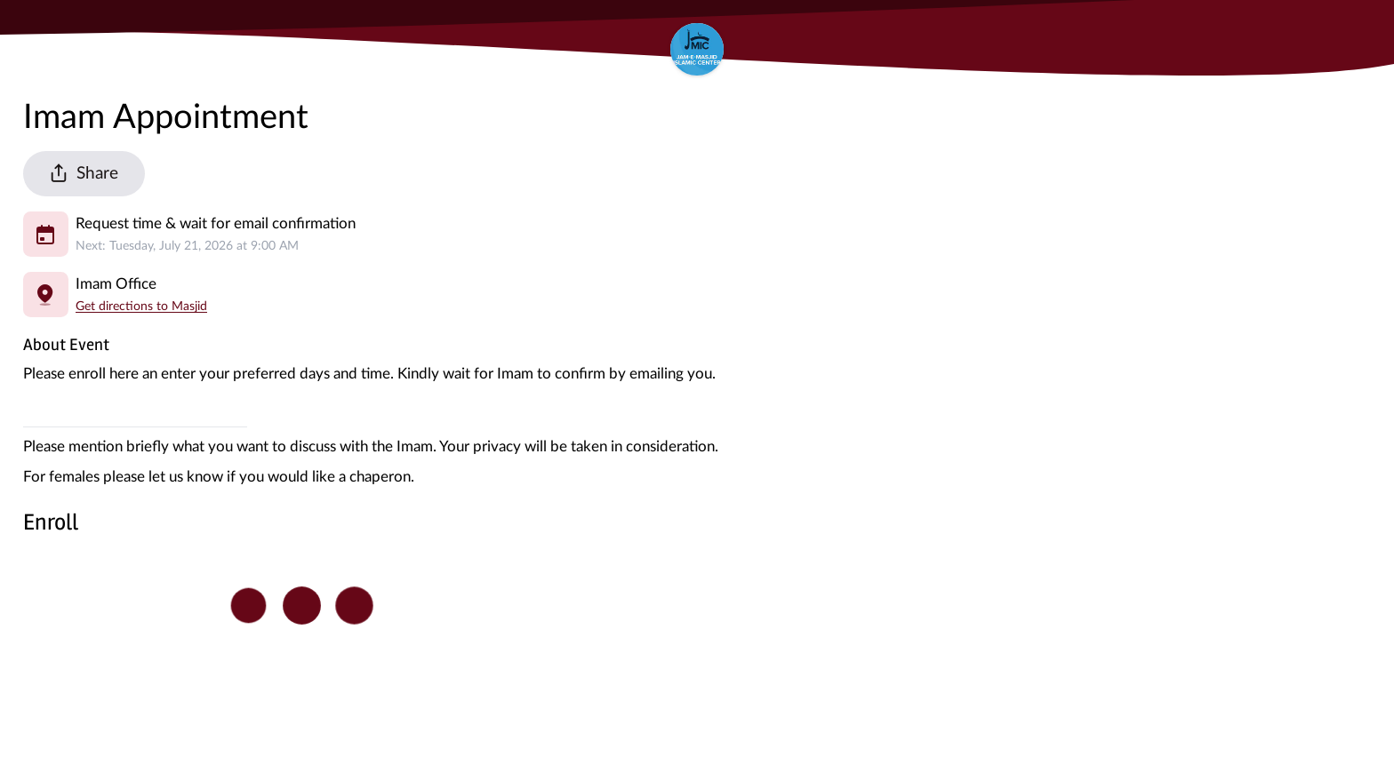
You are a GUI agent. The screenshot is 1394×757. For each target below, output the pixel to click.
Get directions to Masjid (141, 306)
